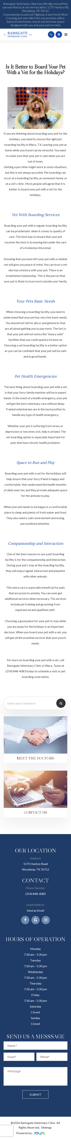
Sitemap (46, 1127)
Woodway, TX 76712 (35, 869)
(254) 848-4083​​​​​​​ (35, 893)
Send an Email (35, 910)
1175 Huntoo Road (35, 863)
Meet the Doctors (35, 758)
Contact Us (35, 812)
